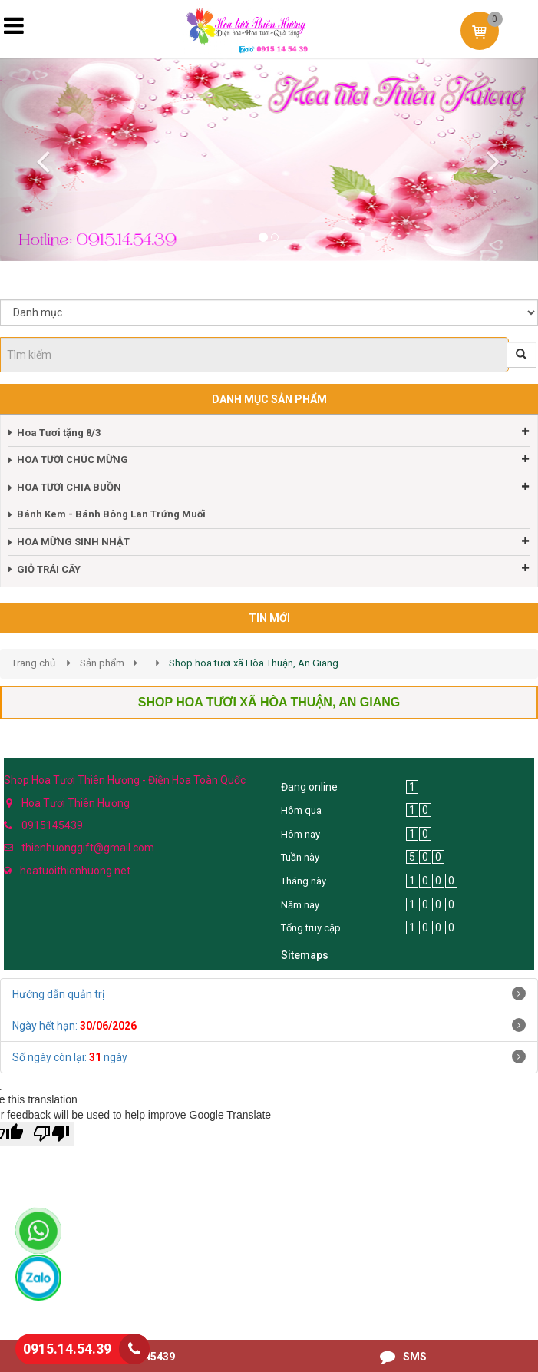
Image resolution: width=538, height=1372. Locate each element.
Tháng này (303, 881)
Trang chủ (33, 663)
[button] (40, 159)
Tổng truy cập (311, 928)
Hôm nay (300, 834)
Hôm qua (301, 810)
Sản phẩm (102, 663)
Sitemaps (304, 955)
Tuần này (300, 857)
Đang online (309, 787)
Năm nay (300, 905)
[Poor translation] (51, 1134)
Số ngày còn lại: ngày (69, 1057)
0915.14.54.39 (67, 1349)
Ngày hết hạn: (74, 1026)
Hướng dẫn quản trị (58, 994)
